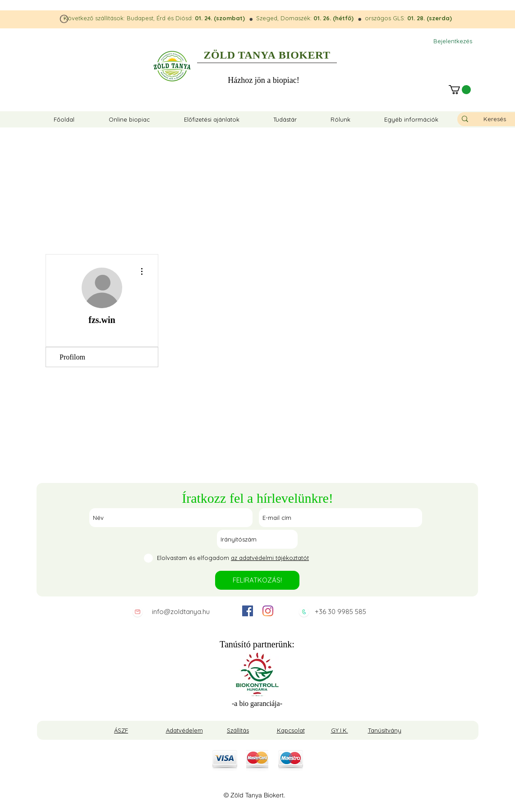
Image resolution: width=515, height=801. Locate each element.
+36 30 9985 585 (340, 611)
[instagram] (267, 610)
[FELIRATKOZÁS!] (257, 580)
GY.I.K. (339, 730)
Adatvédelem (184, 730)
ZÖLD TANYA (240, 55)
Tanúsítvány (384, 730)
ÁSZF (121, 730)
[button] (460, 89)
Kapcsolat (291, 730)
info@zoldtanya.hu (181, 611)
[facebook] (247, 610)
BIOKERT (305, 55)
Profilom (72, 357)
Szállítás (238, 730)
